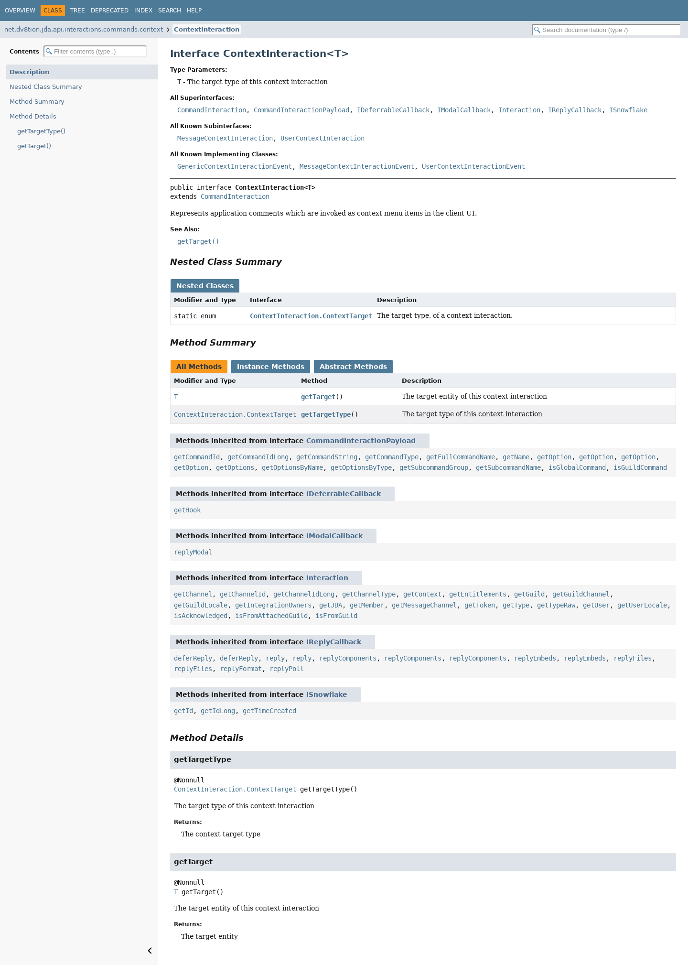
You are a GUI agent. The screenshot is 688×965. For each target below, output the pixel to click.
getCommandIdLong (258, 457)
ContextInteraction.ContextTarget (311, 316)
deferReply (193, 658)
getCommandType (392, 457)
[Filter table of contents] (95, 51)
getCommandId (197, 457)
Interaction (519, 110)
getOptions (235, 467)
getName (516, 457)
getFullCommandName (460, 457)
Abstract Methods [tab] (353, 366)
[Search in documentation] (606, 30)
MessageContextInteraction (225, 138)
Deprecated (110, 10)
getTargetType (326, 414)
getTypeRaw (556, 605)
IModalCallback (464, 110)
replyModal (193, 552)
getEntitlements (477, 594)
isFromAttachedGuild (271, 615)
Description (29, 72)
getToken (479, 605)
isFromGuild (336, 615)
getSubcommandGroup (433, 467)
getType (516, 605)
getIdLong (218, 711)
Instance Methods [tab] (270, 366)
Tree (77, 10)
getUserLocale (642, 605)
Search (169, 10)
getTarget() (34, 146)
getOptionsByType (361, 467)
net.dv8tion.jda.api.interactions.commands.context (83, 29)
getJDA (330, 605)
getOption (554, 457)
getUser (596, 605)
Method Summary (37, 101)
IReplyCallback (575, 110)
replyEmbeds (535, 658)
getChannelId (243, 594)
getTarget (318, 397)
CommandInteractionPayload (301, 110)
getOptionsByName (292, 467)
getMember (367, 605)
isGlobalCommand (577, 467)
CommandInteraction (211, 110)
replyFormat (241, 668)
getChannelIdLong (303, 594)
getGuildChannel (581, 594)
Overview (20, 10)
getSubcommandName (508, 467)
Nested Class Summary (46, 86)
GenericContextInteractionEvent (234, 166)
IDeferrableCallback (393, 110)
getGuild (529, 594)
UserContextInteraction (322, 138)
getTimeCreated (269, 711)
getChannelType (369, 594)
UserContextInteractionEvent (473, 166)
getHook (187, 510)
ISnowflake (628, 110)
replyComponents (347, 658)
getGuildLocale (200, 605)
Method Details (33, 116)
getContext (422, 594)
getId (183, 711)
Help (194, 10)
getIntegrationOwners (273, 605)
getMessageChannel (424, 605)
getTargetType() (41, 131)
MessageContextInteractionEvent (357, 166)
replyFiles (632, 658)
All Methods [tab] (199, 366)
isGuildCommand (640, 467)
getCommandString (326, 457)
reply (275, 658)
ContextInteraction (206, 29)
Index (143, 10)
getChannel (193, 594)
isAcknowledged (200, 615)
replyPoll (286, 668)
